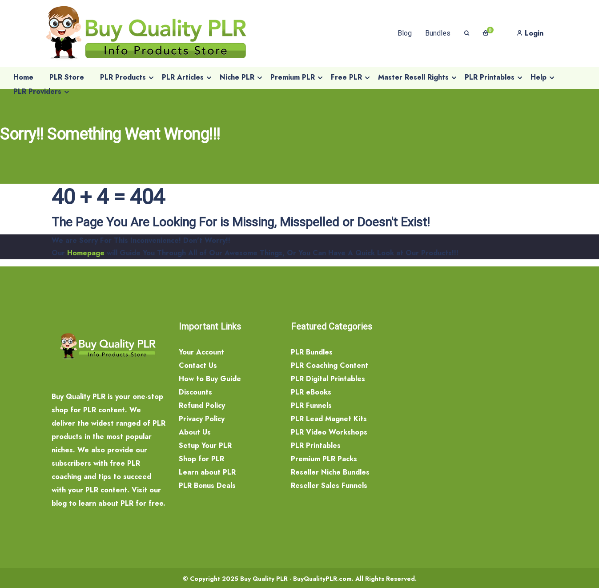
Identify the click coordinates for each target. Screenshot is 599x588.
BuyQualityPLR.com (322, 578)
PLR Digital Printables (328, 379)
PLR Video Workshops (329, 432)
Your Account (201, 352)
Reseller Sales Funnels (329, 485)
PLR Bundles (312, 352)
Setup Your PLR (205, 445)
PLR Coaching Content (329, 365)
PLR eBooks (311, 392)
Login (530, 33)
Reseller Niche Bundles (330, 472)
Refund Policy (202, 405)
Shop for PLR (201, 459)
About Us (195, 432)
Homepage (86, 253)
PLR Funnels (311, 405)
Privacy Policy (202, 419)
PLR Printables (316, 445)
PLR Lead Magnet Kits (329, 419)
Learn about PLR (207, 472)
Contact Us (198, 365)
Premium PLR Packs (324, 459)
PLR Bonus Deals (207, 485)
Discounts (195, 392)
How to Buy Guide (210, 379)
